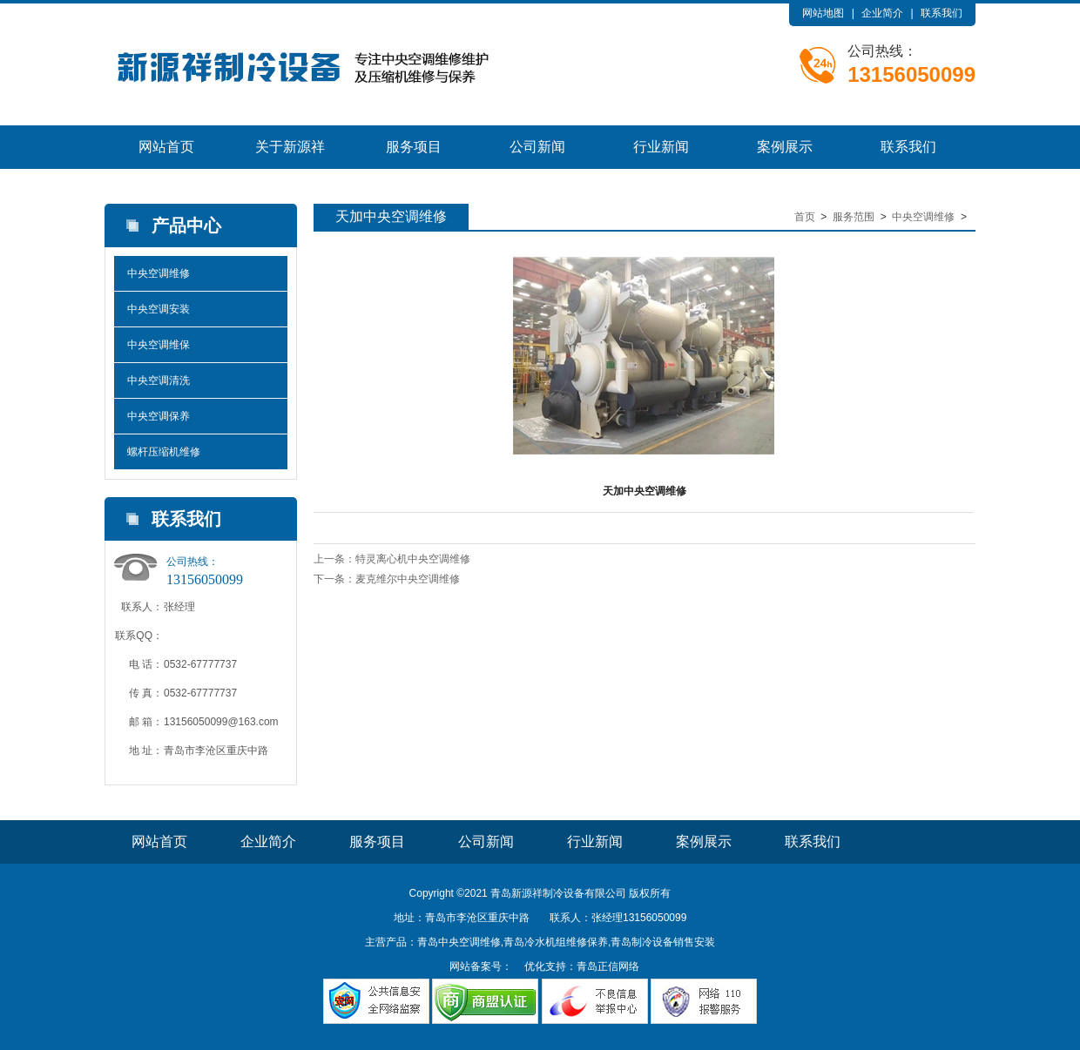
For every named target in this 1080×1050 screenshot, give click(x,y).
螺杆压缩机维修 (163, 452)
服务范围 (853, 217)
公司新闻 (537, 146)
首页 (804, 217)
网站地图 (823, 13)
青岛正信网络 (608, 966)
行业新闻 (661, 146)
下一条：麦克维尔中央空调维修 (387, 579)
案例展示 (785, 146)
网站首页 (166, 146)
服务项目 (414, 146)
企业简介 (882, 13)
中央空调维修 (158, 273)
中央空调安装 (158, 309)
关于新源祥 (290, 146)
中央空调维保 (158, 345)
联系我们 (941, 13)
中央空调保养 (158, 416)
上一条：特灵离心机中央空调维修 (392, 559)
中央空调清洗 (158, 380)
